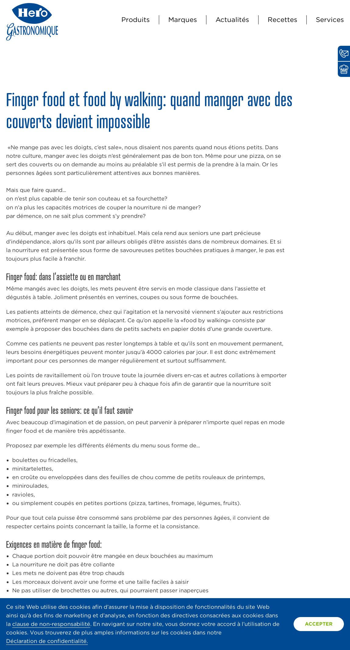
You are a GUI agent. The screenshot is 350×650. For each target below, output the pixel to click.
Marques (182, 19)
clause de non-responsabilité (51, 624)
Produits (135, 19)
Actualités (232, 19)
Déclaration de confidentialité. (47, 641)
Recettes (282, 19)
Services (330, 19)
